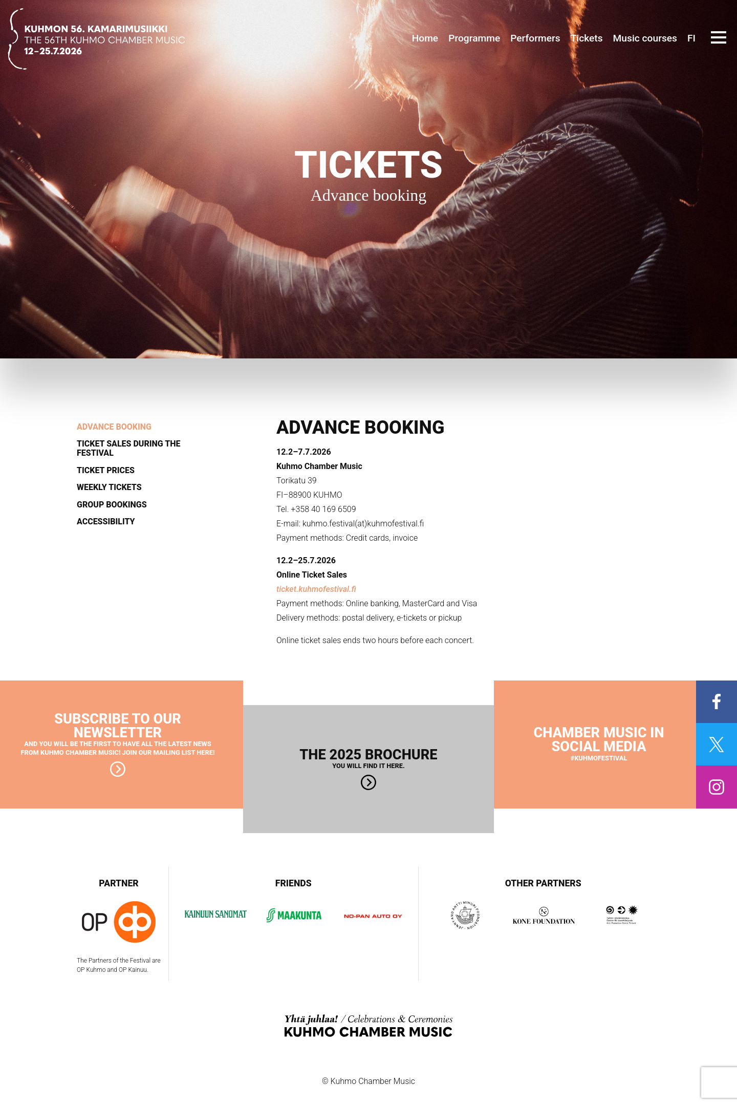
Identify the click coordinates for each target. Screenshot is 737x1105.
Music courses (645, 38)
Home (425, 38)
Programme (474, 38)
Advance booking (114, 427)
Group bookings (112, 504)
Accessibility (106, 521)
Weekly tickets (109, 487)
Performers (535, 38)
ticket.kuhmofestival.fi (316, 589)
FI (691, 38)
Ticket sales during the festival (128, 448)
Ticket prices (106, 470)
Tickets (587, 38)
